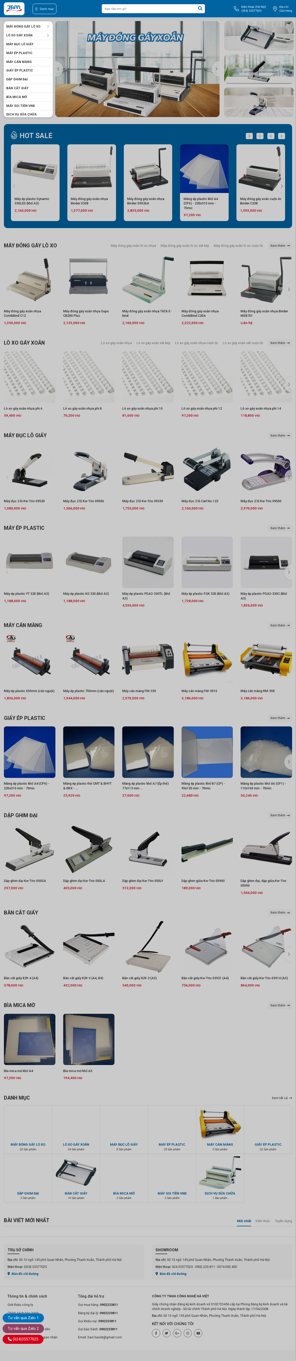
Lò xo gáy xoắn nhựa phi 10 (142, 408)
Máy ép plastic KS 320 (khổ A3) (86, 594)
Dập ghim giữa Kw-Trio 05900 (203, 881)
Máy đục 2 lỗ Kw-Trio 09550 (261, 501)
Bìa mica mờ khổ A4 (18, 1071)
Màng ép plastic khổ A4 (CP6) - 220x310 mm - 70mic (201, 203)
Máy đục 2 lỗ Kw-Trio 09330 (142, 501)
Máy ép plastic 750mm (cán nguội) (88, 691)
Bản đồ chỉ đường (23, 1274)
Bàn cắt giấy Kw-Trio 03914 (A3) (264, 978)
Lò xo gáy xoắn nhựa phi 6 (23, 408)
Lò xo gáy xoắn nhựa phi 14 (261, 408)
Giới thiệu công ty (20, 1305)
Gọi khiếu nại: (97, 1321)
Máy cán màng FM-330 (139, 691)
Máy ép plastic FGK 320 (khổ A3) (205, 594)
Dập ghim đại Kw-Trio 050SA (25, 881)
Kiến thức (263, 1221)
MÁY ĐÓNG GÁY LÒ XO (27, 26)
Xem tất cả (282, 1098)
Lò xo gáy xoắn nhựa (116, 343)
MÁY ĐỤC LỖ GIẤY (20, 44)
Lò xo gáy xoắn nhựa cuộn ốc (196, 343)
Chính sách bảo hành (23, 1313)
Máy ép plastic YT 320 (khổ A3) (26, 594)
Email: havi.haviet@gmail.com (100, 1337)
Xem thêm (280, 246)
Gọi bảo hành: (98, 1329)
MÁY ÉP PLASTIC (19, 53)
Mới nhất (244, 1221)
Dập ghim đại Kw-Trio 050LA (84, 881)
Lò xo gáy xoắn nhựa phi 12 (202, 408)
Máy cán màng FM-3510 (199, 691)
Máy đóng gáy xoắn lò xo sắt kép (185, 246)
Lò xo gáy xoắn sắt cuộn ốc (243, 343)
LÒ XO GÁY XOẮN (27, 35)
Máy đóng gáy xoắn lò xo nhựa (133, 246)
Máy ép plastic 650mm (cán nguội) (29, 691)
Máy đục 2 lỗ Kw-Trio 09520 (24, 501)
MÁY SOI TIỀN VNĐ (20, 106)
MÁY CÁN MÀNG (19, 62)
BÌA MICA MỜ (16, 97)
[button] (216, 69)
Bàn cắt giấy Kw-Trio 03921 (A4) (205, 978)
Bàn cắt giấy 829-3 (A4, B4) (83, 978)
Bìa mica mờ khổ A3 (77, 1071)
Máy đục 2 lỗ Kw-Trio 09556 (83, 501)
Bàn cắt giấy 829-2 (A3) (139, 978)
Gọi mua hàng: (98, 1305)
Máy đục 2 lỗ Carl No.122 (200, 501)
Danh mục (44, 9)
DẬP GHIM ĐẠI (17, 79)
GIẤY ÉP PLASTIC (19, 70)
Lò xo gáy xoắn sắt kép (153, 343)
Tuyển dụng (283, 1221)
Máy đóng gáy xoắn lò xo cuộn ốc (238, 246)
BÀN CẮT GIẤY (17, 88)
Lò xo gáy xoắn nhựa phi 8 (82, 408)
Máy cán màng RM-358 (258, 691)
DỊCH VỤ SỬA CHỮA (21, 114)
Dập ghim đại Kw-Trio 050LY (142, 881)
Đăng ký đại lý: (98, 1313)
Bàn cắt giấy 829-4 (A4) (21, 978)
